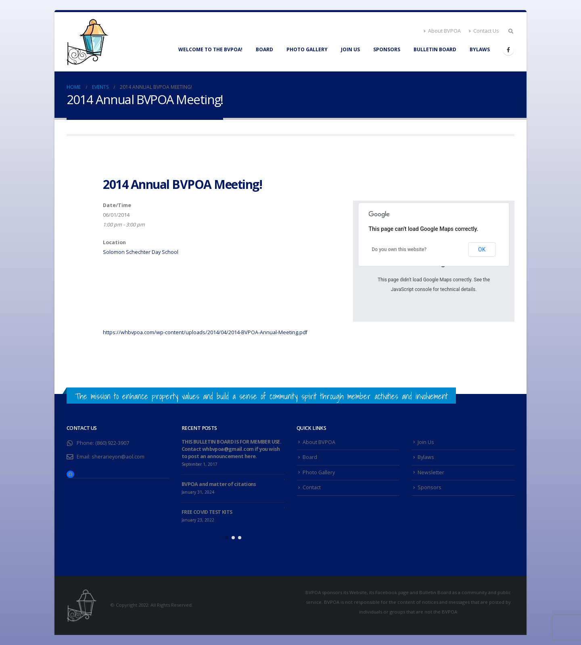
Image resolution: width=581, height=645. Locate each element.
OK (481, 249)
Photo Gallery (307, 49)
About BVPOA (442, 30)
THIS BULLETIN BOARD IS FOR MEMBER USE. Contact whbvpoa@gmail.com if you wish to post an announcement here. (231, 449)
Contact (312, 487)
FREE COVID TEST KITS (207, 512)
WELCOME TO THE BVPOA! (210, 49)
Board (264, 49)
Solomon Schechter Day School (140, 252)
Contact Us (484, 30)
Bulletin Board (435, 49)
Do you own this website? (399, 249)
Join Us (350, 49)
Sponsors (386, 49)
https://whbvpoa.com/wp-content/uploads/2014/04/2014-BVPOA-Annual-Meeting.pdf (205, 332)
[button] (227, 537)
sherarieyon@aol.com (118, 456)
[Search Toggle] (510, 31)
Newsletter (431, 472)
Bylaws (480, 49)
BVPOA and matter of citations (219, 484)
